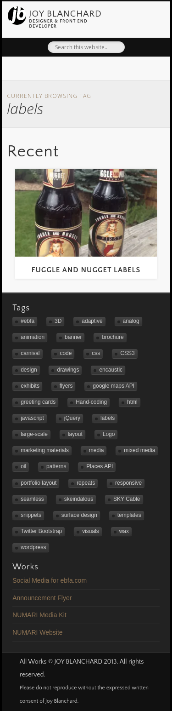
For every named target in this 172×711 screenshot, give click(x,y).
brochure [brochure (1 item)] (112, 337)
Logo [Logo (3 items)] (109, 434)
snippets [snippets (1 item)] (31, 515)
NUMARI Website (37, 632)
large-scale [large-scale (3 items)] (34, 434)
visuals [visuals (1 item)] (90, 531)
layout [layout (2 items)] (75, 434)
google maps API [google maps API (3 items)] (113, 386)
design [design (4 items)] (29, 370)
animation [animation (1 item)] (32, 337)
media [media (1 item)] (96, 450)
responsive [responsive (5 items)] (128, 483)
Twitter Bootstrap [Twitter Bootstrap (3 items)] (41, 531)
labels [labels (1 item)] (107, 418)
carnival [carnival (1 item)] (30, 353)
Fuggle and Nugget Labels (86, 270)
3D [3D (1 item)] (58, 321)
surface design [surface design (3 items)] (79, 515)
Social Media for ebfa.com (49, 580)
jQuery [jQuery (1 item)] (72, 418)
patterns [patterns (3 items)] (56, 466)
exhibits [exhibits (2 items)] (30, 386)
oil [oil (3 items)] (23, 466)
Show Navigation (152, 16)
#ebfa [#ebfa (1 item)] (27, 321)
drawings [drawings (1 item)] (68, 370)
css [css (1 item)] (96, 353)
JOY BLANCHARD (65, 14)
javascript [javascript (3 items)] (32, 418)
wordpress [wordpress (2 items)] (33, 547)
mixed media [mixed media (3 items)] (139, 450)
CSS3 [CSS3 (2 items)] (127, 353)
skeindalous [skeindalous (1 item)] (78, 499)
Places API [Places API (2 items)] (99, 466)
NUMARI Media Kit (39, 615)
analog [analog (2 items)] (131, 321)
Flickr (85, 70)
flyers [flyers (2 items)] (66, 386)
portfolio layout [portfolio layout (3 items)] (38, 483)
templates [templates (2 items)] (129, 515)
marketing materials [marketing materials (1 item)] (45, 450)
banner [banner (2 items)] (73, 337)
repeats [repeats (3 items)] (86, 483)
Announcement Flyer (42, 598)
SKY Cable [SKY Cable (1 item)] (126, 499)
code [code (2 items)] (66, 353)
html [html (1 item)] (132, 402)
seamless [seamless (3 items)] (32, 499)
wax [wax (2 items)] (124, 531)
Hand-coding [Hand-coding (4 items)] (91, 402)
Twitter (65, 70)
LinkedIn (103, 70)
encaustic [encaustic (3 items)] (110, 370)
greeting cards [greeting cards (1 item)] (38, 402)
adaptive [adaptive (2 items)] (92, 321)
